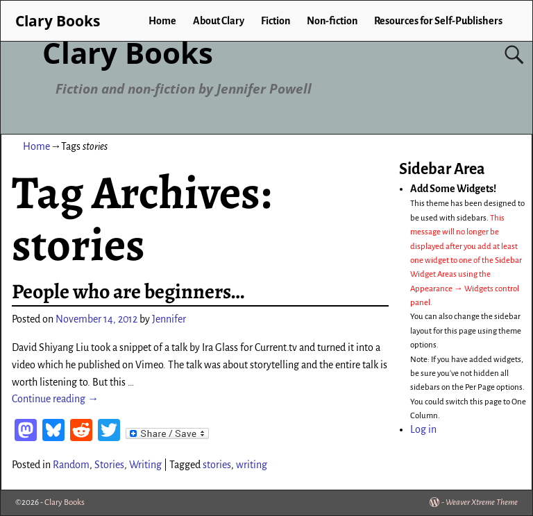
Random (71, 464)
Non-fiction (332, 20)
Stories (109, 464)
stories (217, 464)
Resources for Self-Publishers (438, 20)
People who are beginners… (128, 291)
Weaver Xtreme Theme (482, 502)
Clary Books (127, 52)
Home (162, 20)
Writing (145, 464)
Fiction (275, 20)
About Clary (218, 20)
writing (251, 464)
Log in (423, 429)
